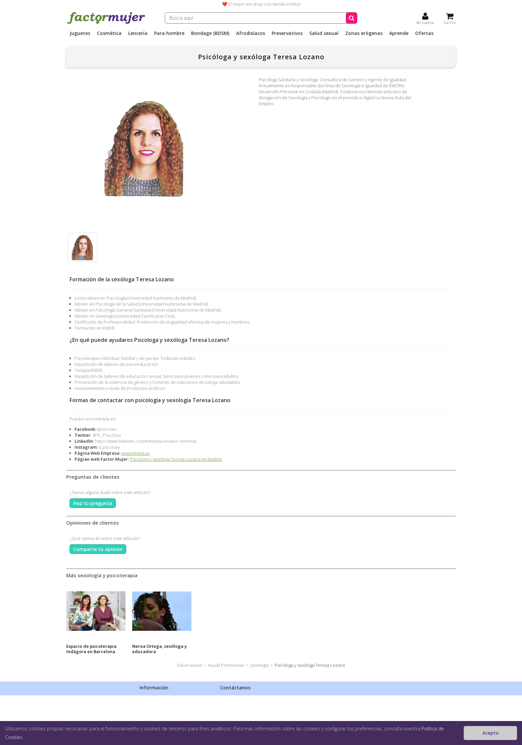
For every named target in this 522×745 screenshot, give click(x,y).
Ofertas (424, 33)
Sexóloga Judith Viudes (90, 646)
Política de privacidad (160, 707)
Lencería (137, 33)
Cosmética (109, 33)
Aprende (398, 33)
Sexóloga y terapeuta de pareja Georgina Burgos (224, 648)
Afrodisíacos (250, 33)
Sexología (259, 665)
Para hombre (169, 33)
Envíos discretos (155, 698)
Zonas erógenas (364, 33)
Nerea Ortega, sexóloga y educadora (423, 648)
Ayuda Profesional (226, 665)
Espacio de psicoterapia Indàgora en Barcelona (355, 648)
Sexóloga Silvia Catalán (157, 646)
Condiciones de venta (161, 715)
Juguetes (80, 33)
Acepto (490, 733)
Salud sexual (324, 33)
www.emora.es (135, 453)
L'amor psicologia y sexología (284, 648)
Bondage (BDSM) (210, 33)
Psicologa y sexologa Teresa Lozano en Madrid (176, 459)
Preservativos (287, 33)
